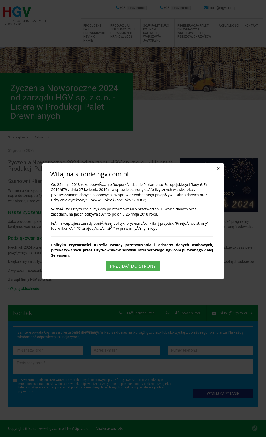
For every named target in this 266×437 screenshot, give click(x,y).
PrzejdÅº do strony (133, 266)
